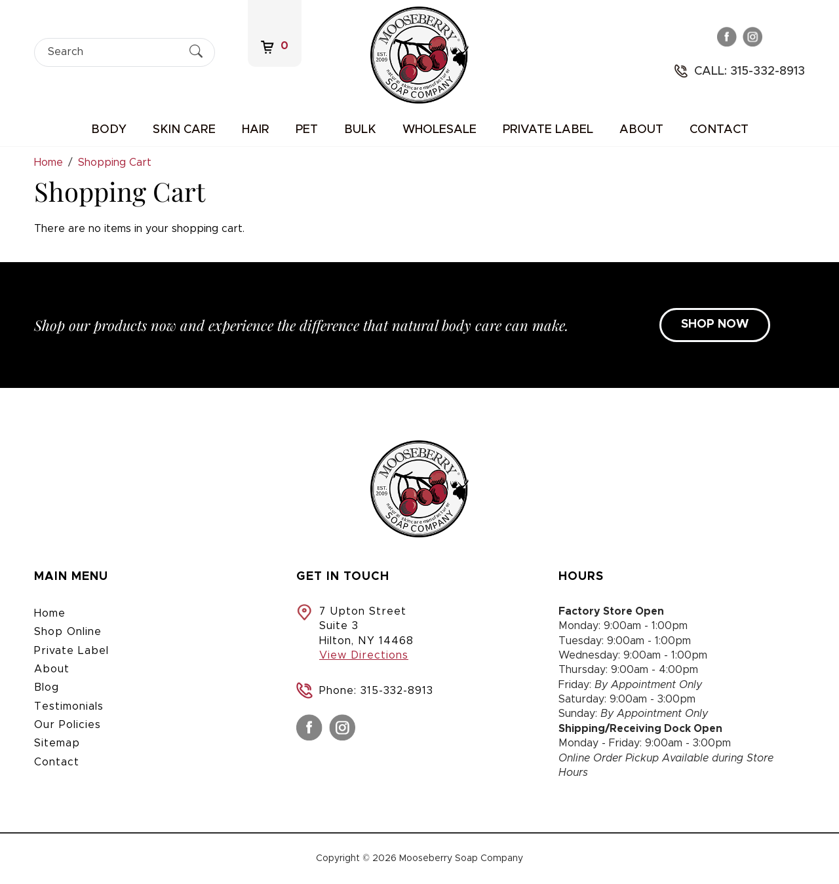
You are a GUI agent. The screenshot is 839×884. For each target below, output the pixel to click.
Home (50, 613)
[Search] (113, 52)
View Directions (363, 655)
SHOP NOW (715, 324)
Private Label (548, 130)
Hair (255, 130)
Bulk (360, 130)
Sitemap (57, 743)
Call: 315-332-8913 (749, 71)
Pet (307, 130)
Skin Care (184, 130)
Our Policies (67, 725)
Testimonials (69, 706)
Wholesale (439, 130)
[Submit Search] (196, 51)
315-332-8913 (397, 690)
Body (109, 130)
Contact (719, 130)
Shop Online (68, 631)
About (641, 130)
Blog (46, 687)
